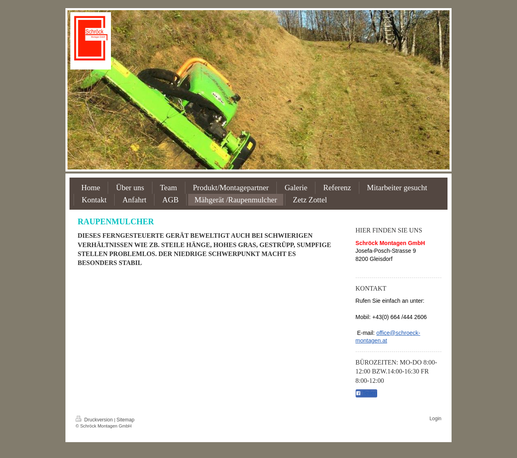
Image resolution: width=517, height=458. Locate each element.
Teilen (366, 393)
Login (435, 418)
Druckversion (95, 420)
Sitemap (126, 420)
